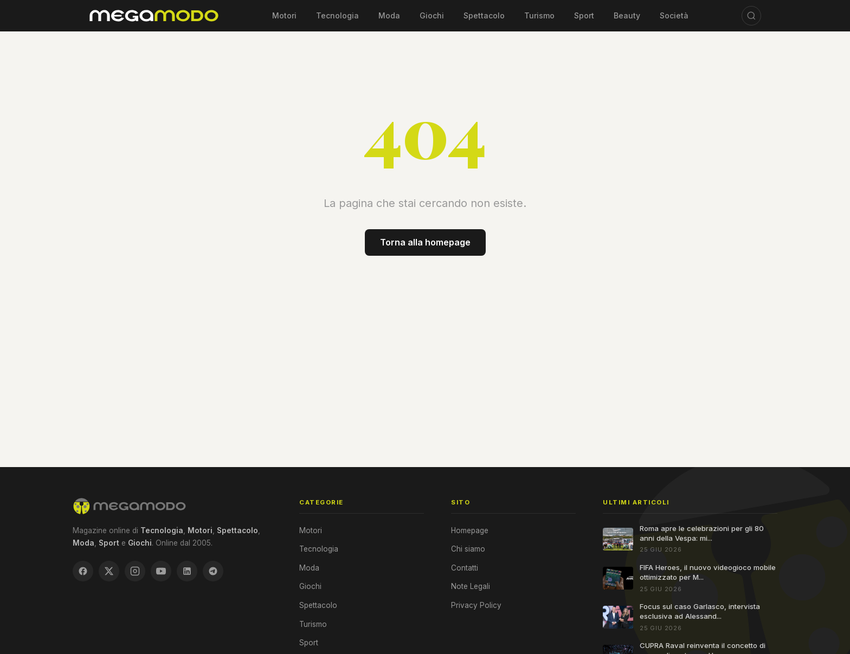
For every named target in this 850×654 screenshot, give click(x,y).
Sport (584, 15)
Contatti (464, 568)
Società (674, 15)
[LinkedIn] (187, 571)
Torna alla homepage (425, 242)
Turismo (539, 15)
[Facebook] (83, 571)
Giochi (432, 15)
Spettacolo (484, 15)
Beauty (627, 15)
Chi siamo (468, 549)
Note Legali (470, 586)
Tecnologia (337, 15)
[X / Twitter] (109, 571)
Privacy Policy (476, 605)
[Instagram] (135, 571)
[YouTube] (161, 571)
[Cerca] (751, 15)
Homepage (469, 530)
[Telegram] (213, 571)
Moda (389, 15)
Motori (284, 15)
